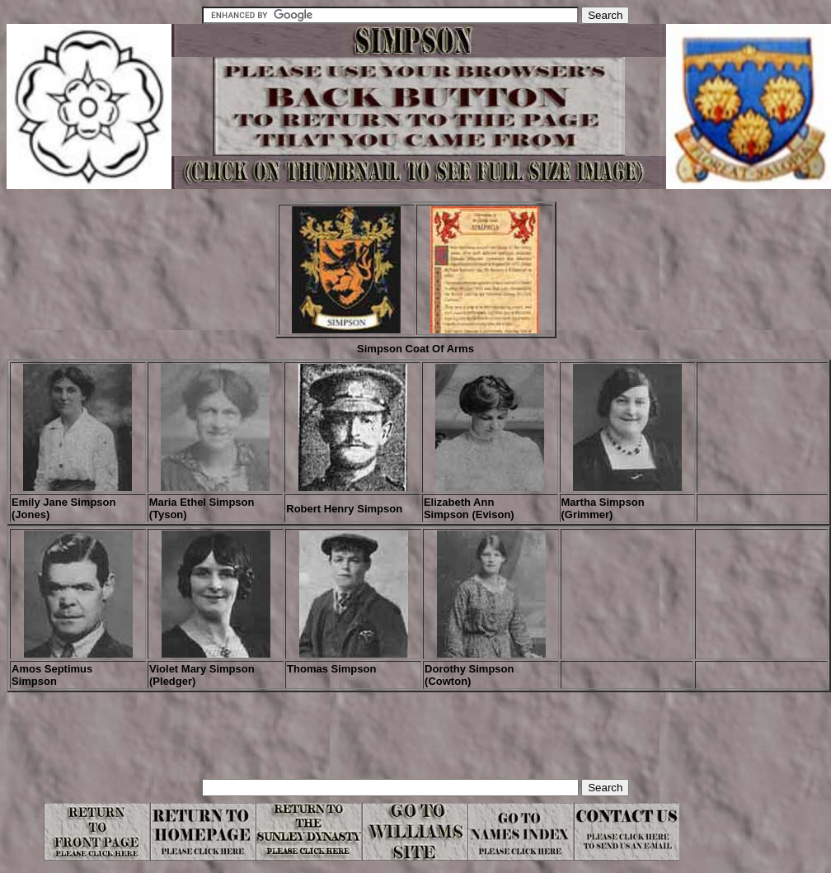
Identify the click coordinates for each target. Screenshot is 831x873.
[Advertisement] (307, 742)
